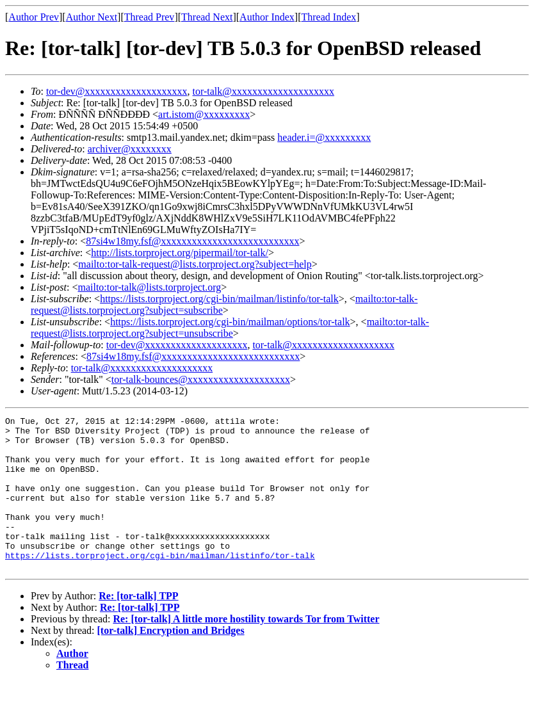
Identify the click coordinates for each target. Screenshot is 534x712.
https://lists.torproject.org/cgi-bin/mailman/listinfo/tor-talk (219, 298)
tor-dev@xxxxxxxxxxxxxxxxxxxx (117, 91)
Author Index (267, 17)
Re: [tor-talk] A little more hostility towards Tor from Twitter (246, 649)
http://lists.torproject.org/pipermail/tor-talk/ (179, 252)
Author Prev (33, 17)
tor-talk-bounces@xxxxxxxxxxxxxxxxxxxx (200, 379)
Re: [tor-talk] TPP (138, 626)
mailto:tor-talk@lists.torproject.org (149, 287)
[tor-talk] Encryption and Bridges (171, 661)
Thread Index (329, 17)
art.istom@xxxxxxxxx (204, 114)
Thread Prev (149, 17)
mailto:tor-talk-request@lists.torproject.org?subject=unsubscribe (230, 327)
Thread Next (206, 17)
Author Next (91, 17)
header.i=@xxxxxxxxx (324, 137)
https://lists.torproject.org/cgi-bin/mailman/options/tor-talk (230, 321)
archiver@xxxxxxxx (130, 148)
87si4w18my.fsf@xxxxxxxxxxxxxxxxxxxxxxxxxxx (192, 241)
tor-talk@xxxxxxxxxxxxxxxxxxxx (264, 91)
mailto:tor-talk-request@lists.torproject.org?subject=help (194, 264)
